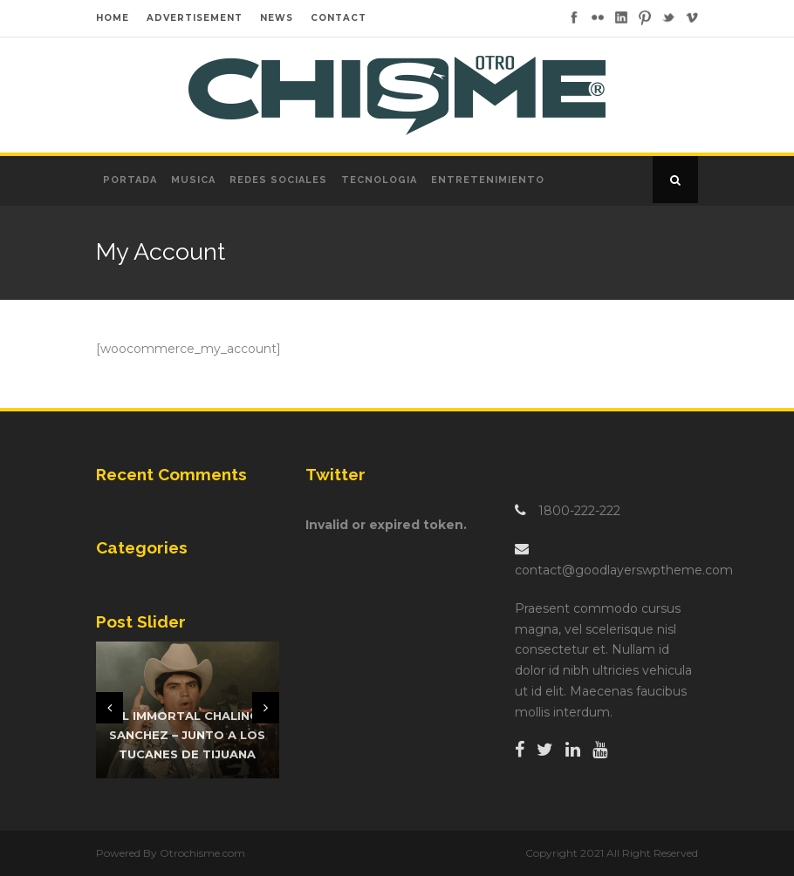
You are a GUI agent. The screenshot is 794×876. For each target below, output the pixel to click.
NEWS (276, 18)
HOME (112, 18)
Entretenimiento (487, 180)
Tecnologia (379, 180)
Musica (193, 180)
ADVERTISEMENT (195, 18)
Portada (130, 180)
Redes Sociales (278, 180)
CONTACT (338, 18)
